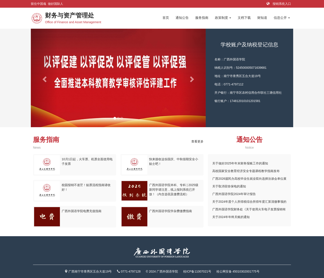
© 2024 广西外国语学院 (162, 271)
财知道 (262, 17)
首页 (165, 17)
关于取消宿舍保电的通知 (229, 186)
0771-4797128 (131, 271)
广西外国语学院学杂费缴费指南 (170, 211)
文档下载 (244, 17)
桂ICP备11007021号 (197, 271)
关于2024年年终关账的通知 (231, 217)
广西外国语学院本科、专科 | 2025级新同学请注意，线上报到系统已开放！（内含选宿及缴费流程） (173, 189)
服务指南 (201, 17)
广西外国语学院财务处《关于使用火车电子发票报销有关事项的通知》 (249, 210)
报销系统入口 (279, 3)
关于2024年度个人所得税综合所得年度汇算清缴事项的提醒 (249, 203)
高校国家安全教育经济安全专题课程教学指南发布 (246, 171)
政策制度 (223, 17)
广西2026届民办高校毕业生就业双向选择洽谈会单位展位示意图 (249, 180)
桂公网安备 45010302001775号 (238, 271)
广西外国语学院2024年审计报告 (234, 194)
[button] (44, 78)
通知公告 (182, 17)
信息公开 (282, 17)
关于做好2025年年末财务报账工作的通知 (240, 163)
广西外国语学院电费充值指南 (81, 211)
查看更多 (197, 141)
